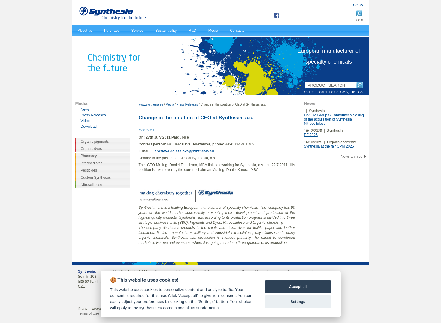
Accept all (298, 286)
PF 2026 (311, 135)
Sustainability (166, 30)
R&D (192, 30)
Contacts (237, 30)
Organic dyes (91, 149)
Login (358, 20)
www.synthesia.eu (151, 104)
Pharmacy (89, 156)
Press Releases (187, 104)
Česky (358, 5)
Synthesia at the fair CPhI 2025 (329, 146)
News (85, 109)
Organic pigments (95, 141)
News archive (351, 156)
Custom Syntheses (96, 177)
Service (137, 30)
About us (85, 30)
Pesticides (89, 170)
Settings (298, 301)
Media (213, 30)
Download (89, 126)
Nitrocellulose (91, 185)
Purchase (111, 30)
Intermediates (92, 163)
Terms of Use (88, 313)
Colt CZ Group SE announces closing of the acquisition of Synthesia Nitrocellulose (334, 119)
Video (85, 121)
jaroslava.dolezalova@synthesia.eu (184, 151)
